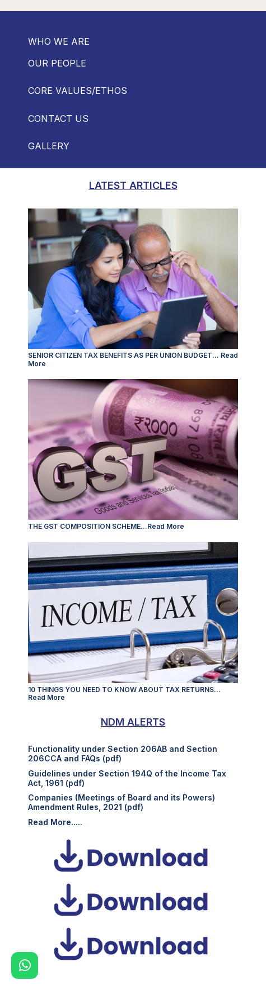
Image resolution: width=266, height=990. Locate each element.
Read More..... (55, 822)
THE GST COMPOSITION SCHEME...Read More (106, 526)
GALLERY (48, 145)
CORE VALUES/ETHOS (77, 90)
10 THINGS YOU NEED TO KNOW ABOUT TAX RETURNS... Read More (124, 693)
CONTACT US (58, 118)
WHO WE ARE (59, 41)
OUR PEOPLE (57, 63)
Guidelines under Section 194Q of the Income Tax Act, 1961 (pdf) (127, 778)
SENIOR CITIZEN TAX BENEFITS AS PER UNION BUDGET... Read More (133, 359)
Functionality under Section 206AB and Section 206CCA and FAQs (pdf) (122, 753)
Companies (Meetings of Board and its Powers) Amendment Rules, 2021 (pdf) (121, 802)
